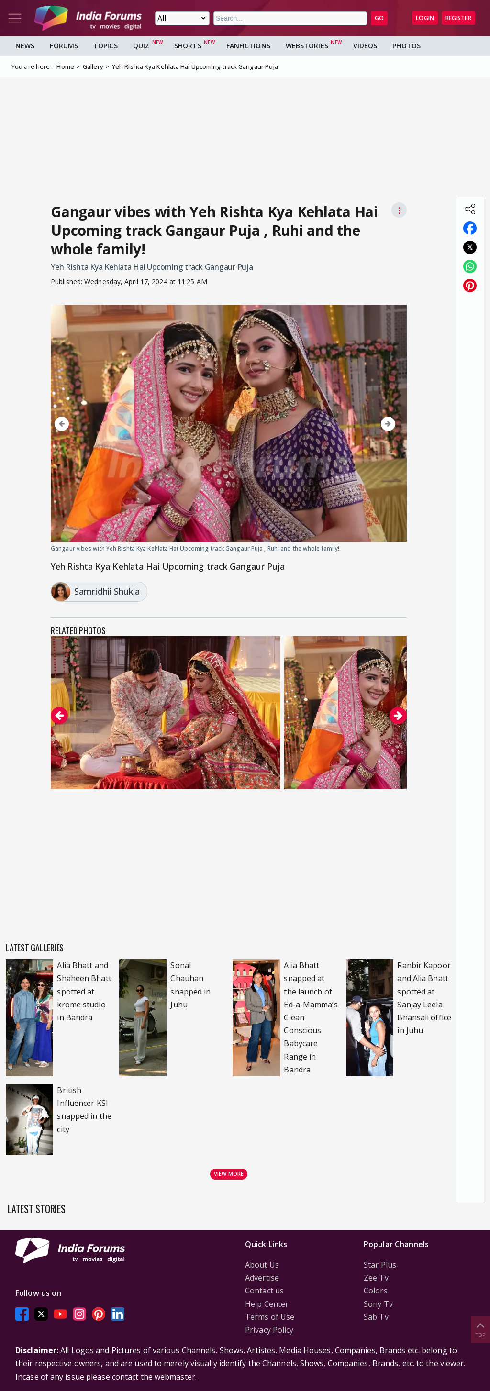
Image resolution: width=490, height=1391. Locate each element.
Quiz (141, 45)
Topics (105, 45)
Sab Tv (376, 1317)
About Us (262, 1264)
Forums (64, 45)
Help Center (267, 1304)
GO (379, 18)
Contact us (264, 1290)
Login (425, 18)
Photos (406, 45)
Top (480, 1329)
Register (458, 18)
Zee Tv (376, 1277)
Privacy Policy (269, 1330)
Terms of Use (269, 1317)
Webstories (307, 45)
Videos (365, 45)
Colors (376, 1290)
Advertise (262, 1277)
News (24, 45)
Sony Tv (378, 1304)
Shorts (187, 45)
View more (229, 1173)
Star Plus (380, 1264)
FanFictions (248, 45)
